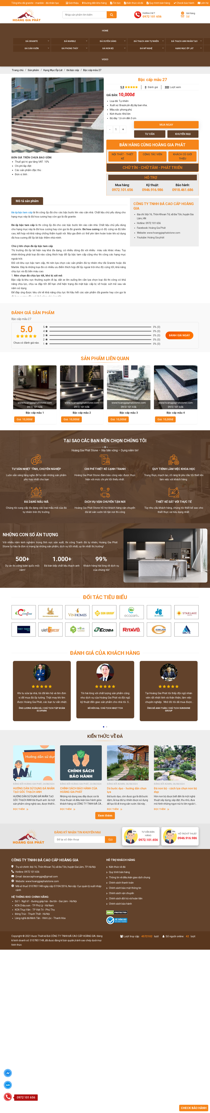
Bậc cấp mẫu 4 (176, 412)
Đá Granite (37, 41)
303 (167, 87)
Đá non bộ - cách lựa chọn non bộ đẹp (175, 790)
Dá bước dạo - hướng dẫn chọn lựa (126, 790)
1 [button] (104, 728)
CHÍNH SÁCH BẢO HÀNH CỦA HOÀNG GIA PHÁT (78, 790)
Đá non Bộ (113, 48)
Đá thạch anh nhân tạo (186, 41)
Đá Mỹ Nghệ (152, 48)
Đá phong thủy (74, 48)
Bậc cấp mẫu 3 (129, 412)
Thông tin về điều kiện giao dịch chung (128, 877)
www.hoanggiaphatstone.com (163, 232)
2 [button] (107, 728)
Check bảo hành (184, 3)
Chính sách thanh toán (120, 882)
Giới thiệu (72, 3)
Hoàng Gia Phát (157, 227)
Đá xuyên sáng (113, 41)
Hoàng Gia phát (155, 237)
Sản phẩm (33, 70)
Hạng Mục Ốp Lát (188, 48)
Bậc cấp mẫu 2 (82, 412)
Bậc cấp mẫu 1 (35, 412)
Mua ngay (166, 124)
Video (105, 59)
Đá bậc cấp (73, 70)
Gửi (110, 839)
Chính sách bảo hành (119, 903)
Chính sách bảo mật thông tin (123, 888)
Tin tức (115, 3)
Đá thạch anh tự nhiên (149, 41)
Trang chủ (17, 70)
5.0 (122, 87)
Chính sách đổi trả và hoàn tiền (124, 898)
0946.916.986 (152, 190)
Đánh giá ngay (179, 335)
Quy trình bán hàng (158, 3)
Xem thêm (105, 815)
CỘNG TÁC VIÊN (152, 154)
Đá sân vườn (37, 48)
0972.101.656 (122, 190)
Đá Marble (75, 41)
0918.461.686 (182, 190)
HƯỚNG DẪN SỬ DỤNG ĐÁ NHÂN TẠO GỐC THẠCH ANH (33, 790)
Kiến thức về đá (133, 3)
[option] (57, 115)
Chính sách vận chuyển (120, 893)
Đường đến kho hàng (94, 3)
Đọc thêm (20, 809)
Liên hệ (203, 3)
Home (105, 30)
